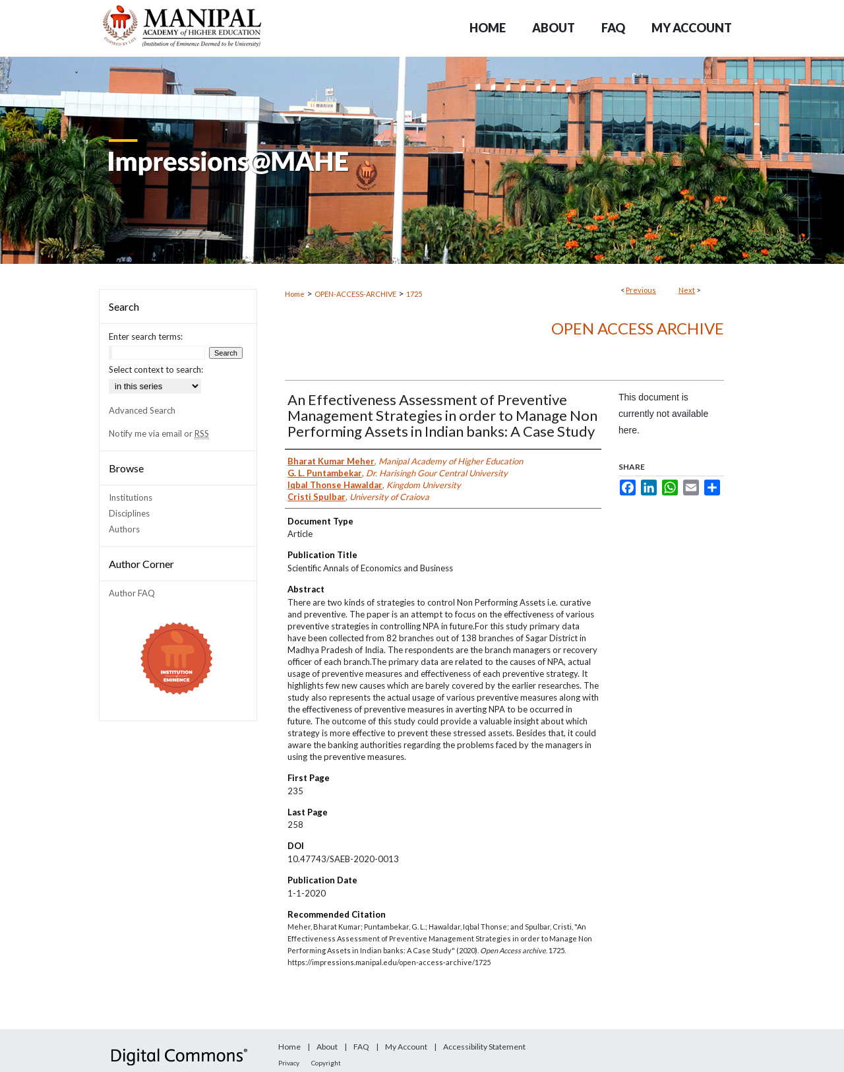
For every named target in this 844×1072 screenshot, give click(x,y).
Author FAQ (132, 593)
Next (686, 290)
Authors (124, 529)
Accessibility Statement (484, 1047)
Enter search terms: (146, 336)
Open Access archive (637, 328)
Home (295, 294)
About (327, 1047)
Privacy (288, 1063)
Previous (641, 290)
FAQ (361, 1047)
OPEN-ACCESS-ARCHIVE (355, 294)
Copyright (326, 1063)
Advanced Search (142, 410)
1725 (414, 294)
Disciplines (129, 513)
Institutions (130, 497)
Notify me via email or (159, 433)
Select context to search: (156, 369)
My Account (406, 1047)
